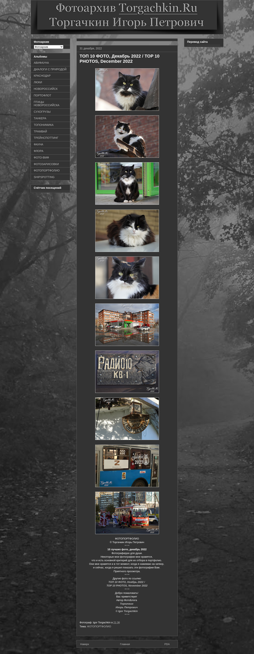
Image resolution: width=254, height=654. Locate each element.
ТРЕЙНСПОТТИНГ (46, 137)
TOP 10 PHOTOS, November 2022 (127, 585)
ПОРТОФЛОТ (42, 95)
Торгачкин (127, 603)
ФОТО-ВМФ (41, 157)
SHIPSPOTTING (44, 177)
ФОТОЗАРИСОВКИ (46, 164)
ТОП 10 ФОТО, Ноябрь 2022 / (126, 582)
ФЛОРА (38, 151)
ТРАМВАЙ (40, 131)
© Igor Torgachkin (127, 611)
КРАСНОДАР (42, 75)
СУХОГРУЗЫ (42, 111)
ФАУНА (38, 144)
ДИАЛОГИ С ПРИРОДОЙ (50, 69)
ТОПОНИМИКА (44, 124)
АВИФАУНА (41, 62)
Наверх (84, 644)
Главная (125, 644)
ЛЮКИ (38, 82)
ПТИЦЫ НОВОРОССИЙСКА (47, 103)
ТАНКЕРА (40, 118)
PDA (167, 644)
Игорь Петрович (127, 607)
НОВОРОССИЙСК (46, 88)
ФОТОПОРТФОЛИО (99, 626)
